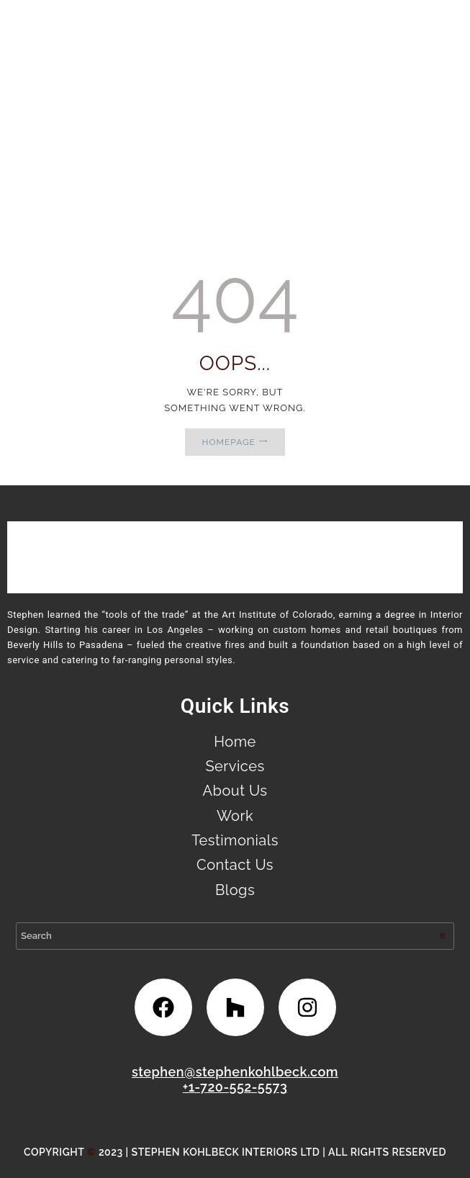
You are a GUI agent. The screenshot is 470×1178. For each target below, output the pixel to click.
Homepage (229, 442)
